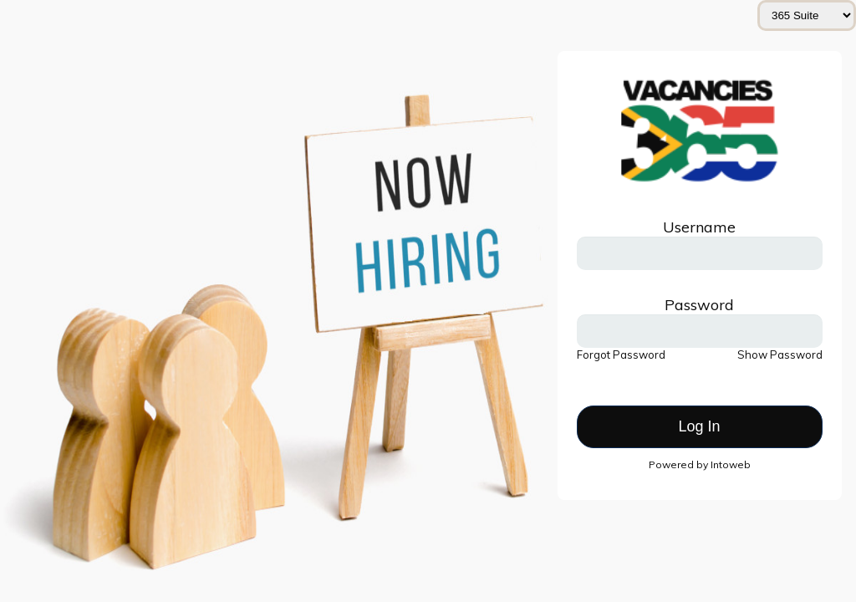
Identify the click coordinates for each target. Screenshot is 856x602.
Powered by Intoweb (700, 464)
